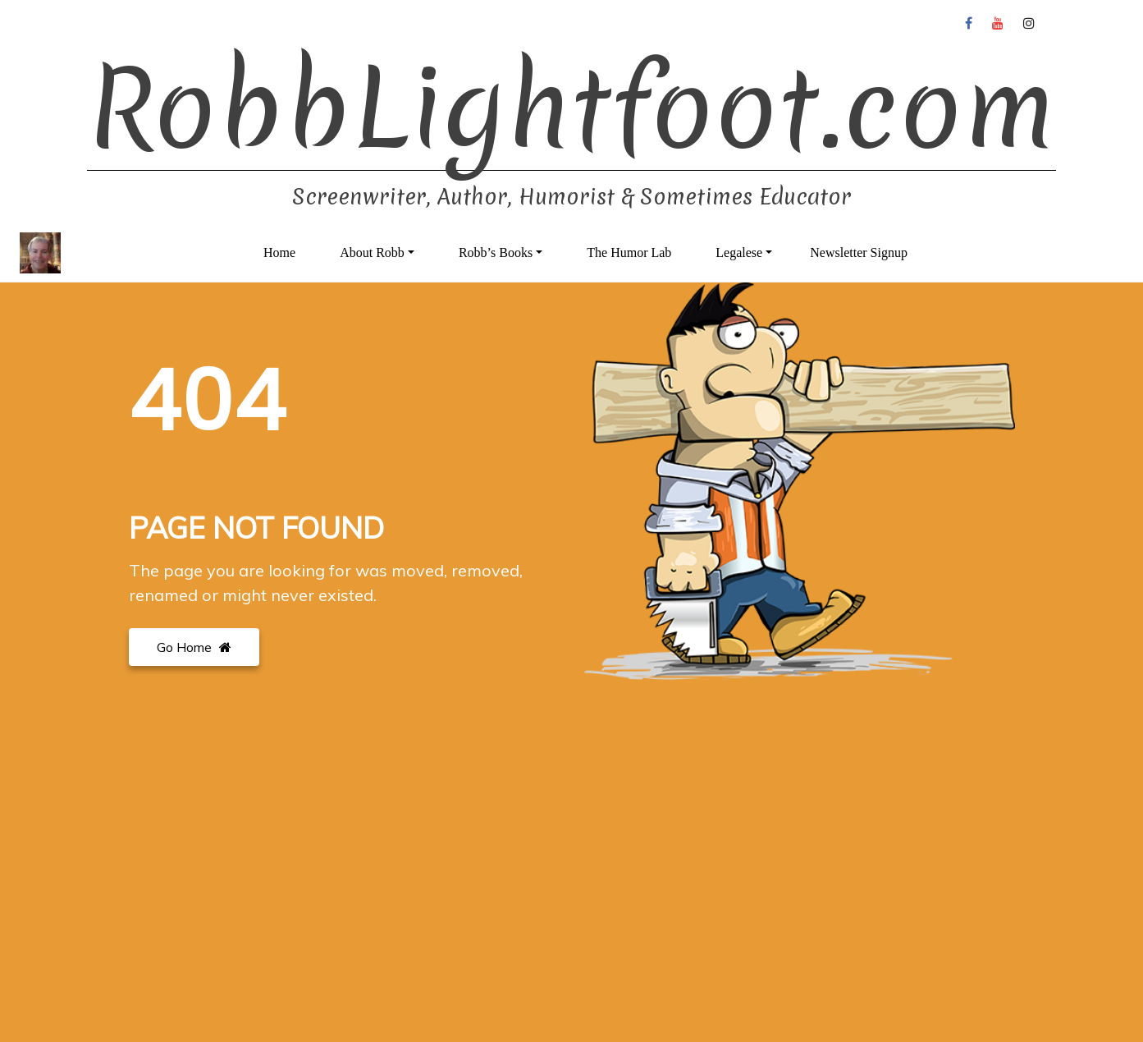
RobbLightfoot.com (571, 109)
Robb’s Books (496, 252)
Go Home (194, 647)
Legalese (739, 252)
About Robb (372, 252)
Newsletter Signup (859, 252)
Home (279, 252)
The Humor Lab (629, 252)
